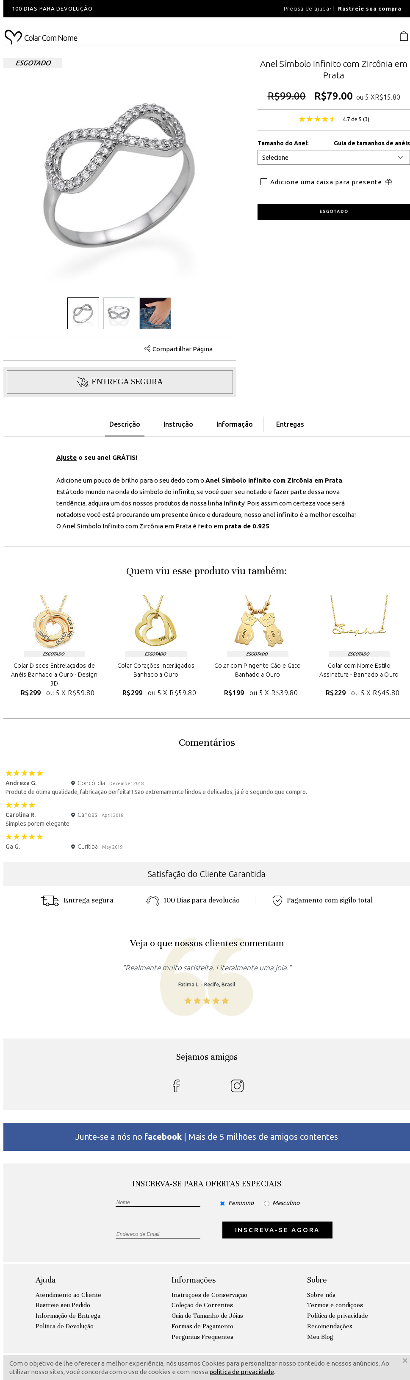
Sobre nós (321, 1295)
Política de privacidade (337, 1315)
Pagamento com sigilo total (322, 900)
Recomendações (329, 1326)
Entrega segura (77, 900)
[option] (118, 8)
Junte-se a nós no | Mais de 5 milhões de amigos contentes (206, 1136)
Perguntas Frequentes (202, 1337)
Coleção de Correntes (202, 1305)
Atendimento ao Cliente (68, 1295)
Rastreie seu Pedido (63, 1305)
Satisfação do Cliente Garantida (207, 874)
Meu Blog (320, 1337)
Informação (234, 424)
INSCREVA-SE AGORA (277, 1229)
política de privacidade (241, 1371)
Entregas (290, 424)
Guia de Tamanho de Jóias (207, 1315)
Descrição (124, 424)
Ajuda (45, 1280)
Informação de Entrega (68, 1315)
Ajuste (66, 457)
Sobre (317, 1280)
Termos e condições (335, 1305)
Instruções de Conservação (209, 1295)
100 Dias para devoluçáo (193, 900)
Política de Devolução (65, 1326)
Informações (194, 1280)
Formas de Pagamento (202, 1326)
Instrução (178, 424)
